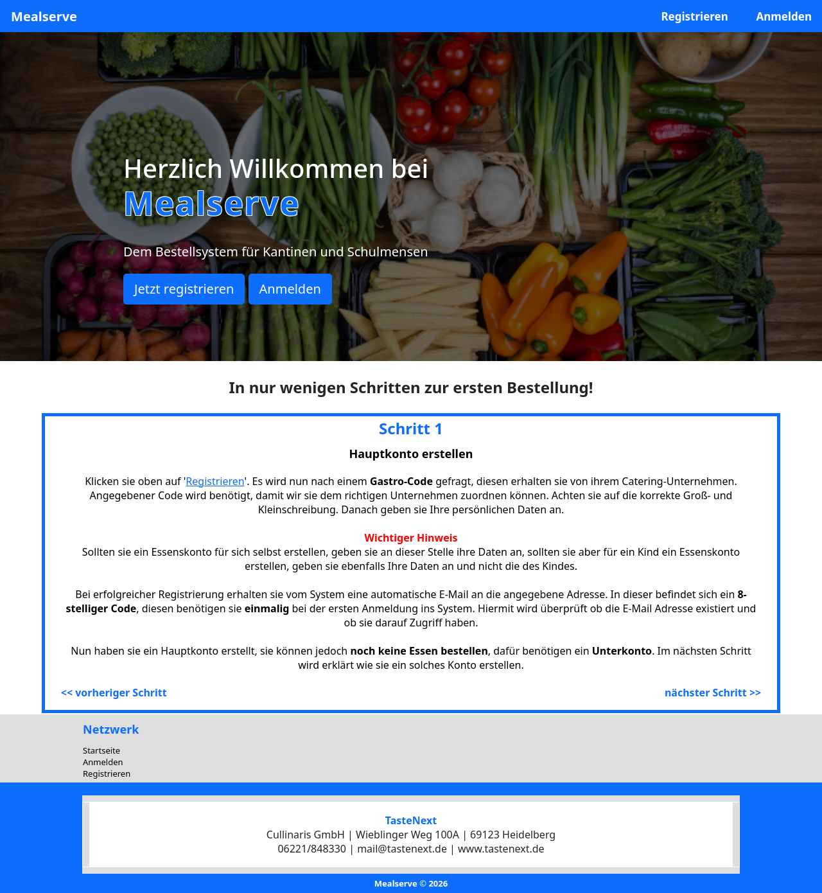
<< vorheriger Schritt (114, 692)
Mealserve (44, 16)
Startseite (101, 750)
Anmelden (784, 16)
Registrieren (694, 16)
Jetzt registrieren (184, 288)
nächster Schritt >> (713, 692)
